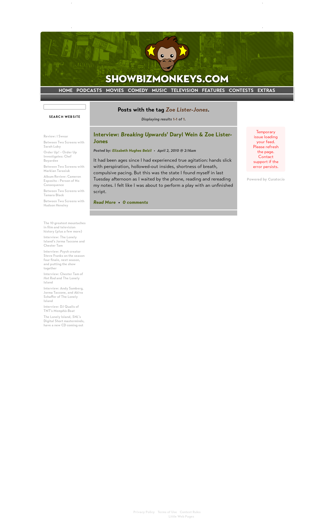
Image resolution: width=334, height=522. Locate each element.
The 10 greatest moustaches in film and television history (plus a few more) (65, 227)
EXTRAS (266, 90)
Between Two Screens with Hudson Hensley (64, 203)
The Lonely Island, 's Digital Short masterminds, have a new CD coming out (64, 321)
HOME (66, 90)
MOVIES (115, 90)
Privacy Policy (144, 512)
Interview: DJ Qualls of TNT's (61, 309)
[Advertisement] (167, 15)
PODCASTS (89, 90)
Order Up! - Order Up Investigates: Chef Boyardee (60, 156)
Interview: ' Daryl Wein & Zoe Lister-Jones (162, 138)
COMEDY (138, 90)
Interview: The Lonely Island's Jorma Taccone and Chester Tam (64, 241)
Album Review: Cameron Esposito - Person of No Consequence (62, 181)
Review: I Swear (56, 136)
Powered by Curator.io (266, 179)
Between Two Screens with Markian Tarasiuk (64, 169)
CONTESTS (241, 90)
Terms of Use (167, 512)
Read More (104, 202)
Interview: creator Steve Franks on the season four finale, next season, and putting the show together (64, 260)
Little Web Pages (181, 516)
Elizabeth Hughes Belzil (132, 150)
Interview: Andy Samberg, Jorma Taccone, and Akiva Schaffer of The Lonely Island (64, 294)
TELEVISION (184, 90)
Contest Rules (190, 512)
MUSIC (159, 90)
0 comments (135, 202)
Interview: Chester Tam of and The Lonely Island (63, 278)
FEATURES (213, 90)
